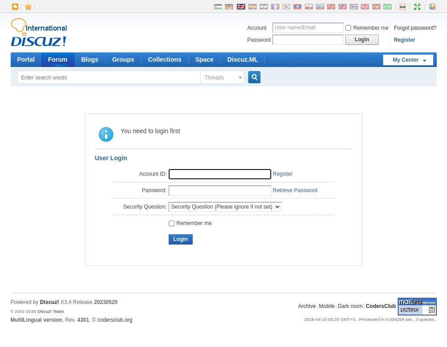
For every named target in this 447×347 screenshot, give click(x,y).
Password (259, 40)
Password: (154, 190)
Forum (57, 59)
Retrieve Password (295, 190)
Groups (123, 59)
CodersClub (381, 307)
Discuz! (49, 302)
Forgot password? (415, 28)
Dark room (350, 307)
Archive (307, 307)
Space (204, 59)
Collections (164, 59)
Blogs (90, 59)
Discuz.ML (242, 59)
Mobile (327, 307)
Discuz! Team (50, 311)
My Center (406, 60)
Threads (214, 78)
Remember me (366, 28)
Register (404, 40)
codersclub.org (115, 320)
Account (256, 28)
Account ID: (152, 174)
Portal (26, 59)
